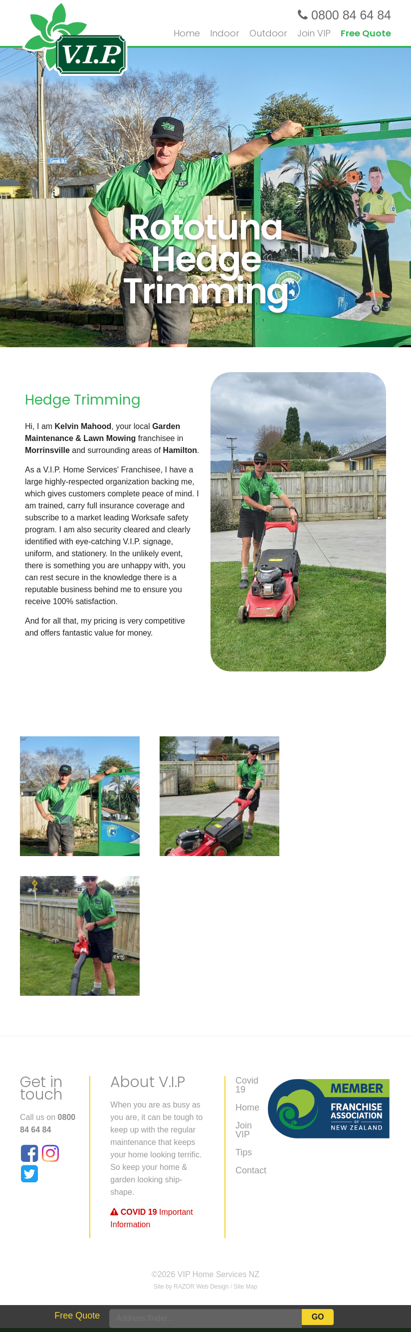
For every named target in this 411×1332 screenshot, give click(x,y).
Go (318, 1317)
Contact (250, 1170)
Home (247, 1107)
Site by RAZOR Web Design (191, 1286)
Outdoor (268, 33)
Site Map (245, 1286)
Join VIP (314, 33)
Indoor (224, 33)
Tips (243, 1152)
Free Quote (366, 33)
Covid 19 (246, 1085)
